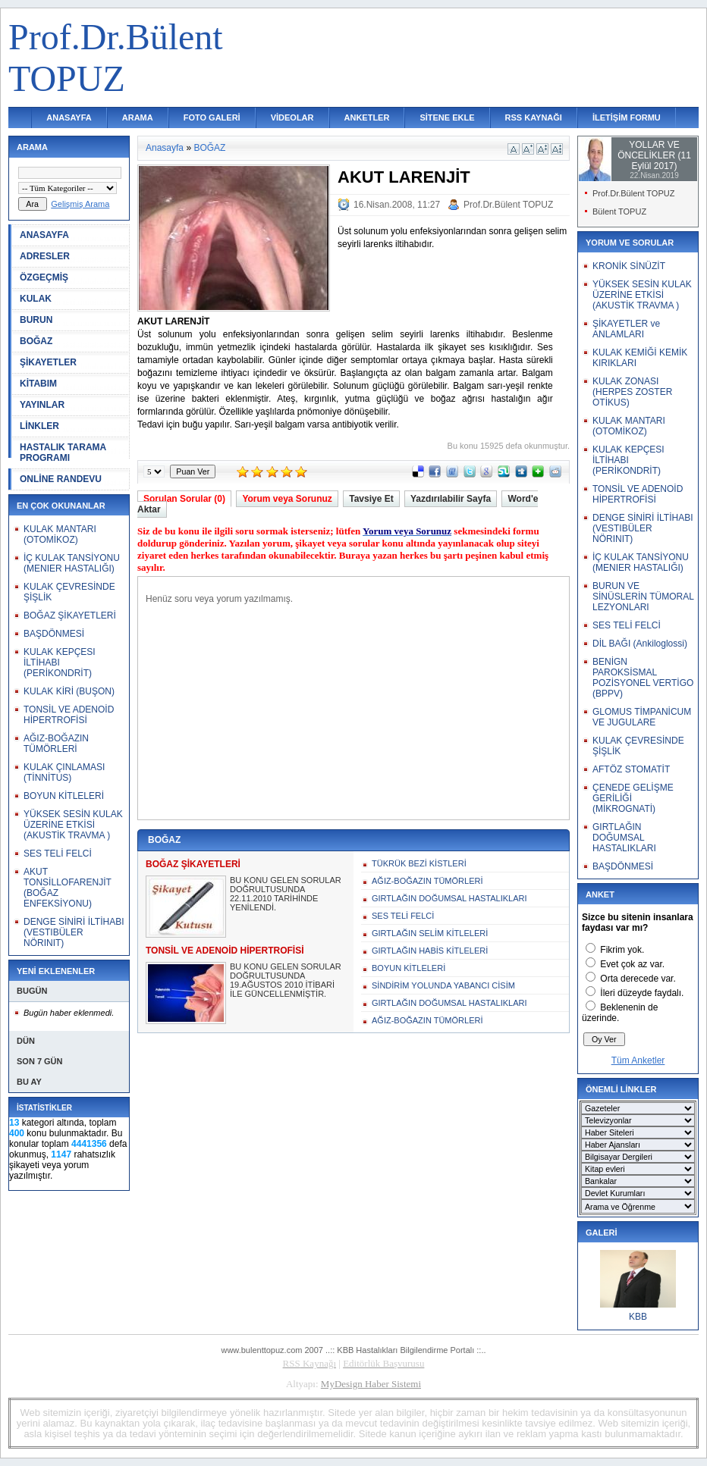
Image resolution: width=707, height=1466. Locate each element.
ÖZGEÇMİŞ (44, 277)
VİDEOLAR (292, 117)
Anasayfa (165, 148)
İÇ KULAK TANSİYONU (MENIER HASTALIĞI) (72, 563)
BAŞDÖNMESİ (54, 633)
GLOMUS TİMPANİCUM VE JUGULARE (641, 717)
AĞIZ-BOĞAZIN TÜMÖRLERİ (56, 743)
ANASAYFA (69, 117)
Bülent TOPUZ (619, 211)
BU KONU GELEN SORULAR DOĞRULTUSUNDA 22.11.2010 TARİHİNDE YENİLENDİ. (285, 894)
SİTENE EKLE (446, 117)
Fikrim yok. (622, 949)
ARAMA (137, 117)
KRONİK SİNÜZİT (628, 266)
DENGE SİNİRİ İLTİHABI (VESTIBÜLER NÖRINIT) (74, 932)
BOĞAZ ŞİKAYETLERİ (70, 615)
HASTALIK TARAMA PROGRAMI (63, 452)
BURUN (36, 320)
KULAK (36, 298)
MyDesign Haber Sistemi (371, 1383)
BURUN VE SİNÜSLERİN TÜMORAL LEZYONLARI (642, 596)
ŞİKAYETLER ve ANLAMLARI (626, 329)
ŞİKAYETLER (48, 362)
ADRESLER (45, 256)
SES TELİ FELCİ (58, 853)
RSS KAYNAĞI (533, 117)
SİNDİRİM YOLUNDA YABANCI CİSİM (443, 985)
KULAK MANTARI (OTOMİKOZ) (60, 534)
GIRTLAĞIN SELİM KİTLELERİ (430, 933)
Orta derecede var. (637, 978)
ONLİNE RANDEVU (61, 479)
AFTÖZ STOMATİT (631, 769)
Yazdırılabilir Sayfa (450, 498)
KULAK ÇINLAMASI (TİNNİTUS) (64, 772)
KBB (638, 1316)
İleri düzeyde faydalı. (641, 993)
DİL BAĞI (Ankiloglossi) (639, 643)
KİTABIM (38, 383)
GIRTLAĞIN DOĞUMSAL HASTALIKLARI (449, 898)
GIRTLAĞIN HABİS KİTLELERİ (430, 950)
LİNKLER (39, 426)
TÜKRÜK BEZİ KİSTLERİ (419, 863)
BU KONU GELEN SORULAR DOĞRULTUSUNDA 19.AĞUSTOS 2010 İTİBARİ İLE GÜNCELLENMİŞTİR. (285, 980)
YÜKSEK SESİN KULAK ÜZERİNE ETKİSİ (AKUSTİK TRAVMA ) (73, 825)
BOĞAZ (36, 341)
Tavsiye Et (371, 498)
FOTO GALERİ (212, 117)
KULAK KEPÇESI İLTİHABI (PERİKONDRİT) (60, 662)
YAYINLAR (42, 404)
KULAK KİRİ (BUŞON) (69, 691)
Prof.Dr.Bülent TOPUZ (508, 204)
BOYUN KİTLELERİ (64, 796)
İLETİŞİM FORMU (626, 117)
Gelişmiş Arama (80, 203)
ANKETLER (367, 117)
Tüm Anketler (638, 1060)
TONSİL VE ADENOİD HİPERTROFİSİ (69, 714)
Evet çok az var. (632, 964)
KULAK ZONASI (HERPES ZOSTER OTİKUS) (632, 392)
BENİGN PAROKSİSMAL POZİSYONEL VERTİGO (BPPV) (642, 677)
